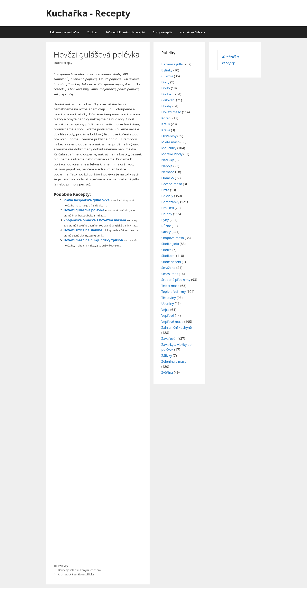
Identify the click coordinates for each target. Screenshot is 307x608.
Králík (165, 124)
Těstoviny (168, 297)
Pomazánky (170, 202)
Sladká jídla (170, 243)
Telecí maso (170, 285)
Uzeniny (167, 303)
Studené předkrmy (175, 279)
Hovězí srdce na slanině (83, 230)
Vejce (165, 309)
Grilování (168, 100)
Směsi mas (169, 273)
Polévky (63, 566)
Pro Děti (167, 207)
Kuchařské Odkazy (192, 32)
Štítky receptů (162, 32)
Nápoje (166, 166)
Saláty (166, 231)
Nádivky (167, 160)
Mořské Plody (171, 154)
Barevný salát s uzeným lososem (79, 570)
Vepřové (167, 315)
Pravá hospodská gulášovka (87, 200)
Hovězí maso (171, 112)
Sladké (166, 249)
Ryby (165, 219)
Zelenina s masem (175, 361)
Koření (166, 118)
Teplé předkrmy (173, 291)
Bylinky (166, 70)
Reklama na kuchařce (64, 32)
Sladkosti (168, 255)
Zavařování (169, 338)
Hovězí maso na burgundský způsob (93, 240)
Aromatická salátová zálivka (76, 574)
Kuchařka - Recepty (88, 13)
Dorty (165, 88)
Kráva (165, 130)
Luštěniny (168, 136)
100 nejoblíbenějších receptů (125, 32)
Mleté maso (170, 142)
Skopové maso (172, 238)
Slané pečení (171, 261)
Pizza (165, 190)
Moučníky (168, 148)
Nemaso (167, 172)
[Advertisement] (98, 405)
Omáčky (167, 178)
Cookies (92, 32)
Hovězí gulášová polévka (84, 210)
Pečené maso (171, 184)
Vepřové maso (172, 321)
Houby (166, 106)
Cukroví (167, 76)
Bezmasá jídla (172, 64)
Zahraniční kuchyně (176, 327)
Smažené (168, 267)
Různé (166, 226)
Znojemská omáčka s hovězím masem (95, 220)
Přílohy (166, 214)
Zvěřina (167, 372)
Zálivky (166, 355)
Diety (165, 82)
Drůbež (167, 94)
